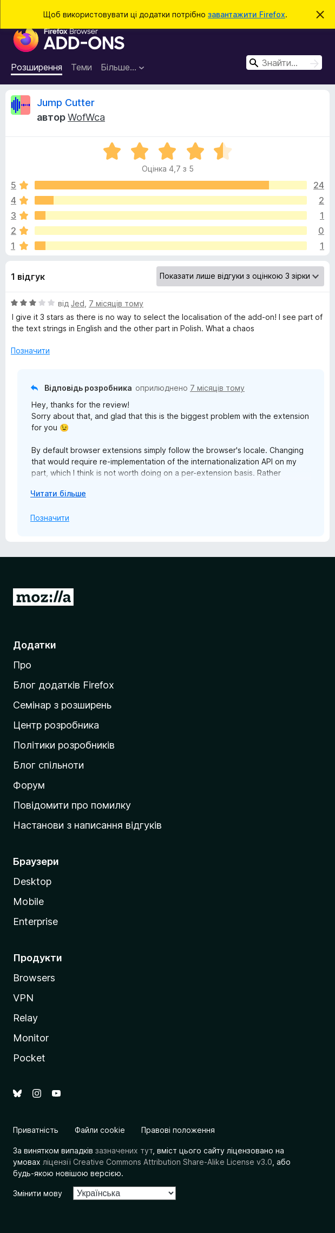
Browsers (34, 977)
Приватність (35, 1129)
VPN (23, 998)
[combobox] (284, 62)
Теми (81, 67)
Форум (29, 785)
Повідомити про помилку (72, 805)
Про (22, 665)
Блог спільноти (48, 765)
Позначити (30, 350)
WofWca (86, 117)
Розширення (36, 67)
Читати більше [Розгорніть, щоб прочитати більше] (58, 493)
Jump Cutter (66, 102)
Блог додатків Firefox (63, 685)
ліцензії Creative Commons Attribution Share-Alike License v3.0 (157, 1161)
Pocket (29, 1058)
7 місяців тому (116, 303)
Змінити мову (37, 1193)
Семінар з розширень (62, 705)
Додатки (34, 645)
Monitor (31, 1038)
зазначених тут (124, 1150)
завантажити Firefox (246, 14)
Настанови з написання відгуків (87, 825)
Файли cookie (100, 1129)
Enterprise (35, 921)
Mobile (28, 901)
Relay (25, 1018)
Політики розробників (64, 745)
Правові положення (178, 1129)
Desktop (32, 881)
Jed (77, 303)
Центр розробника (56, 725)
